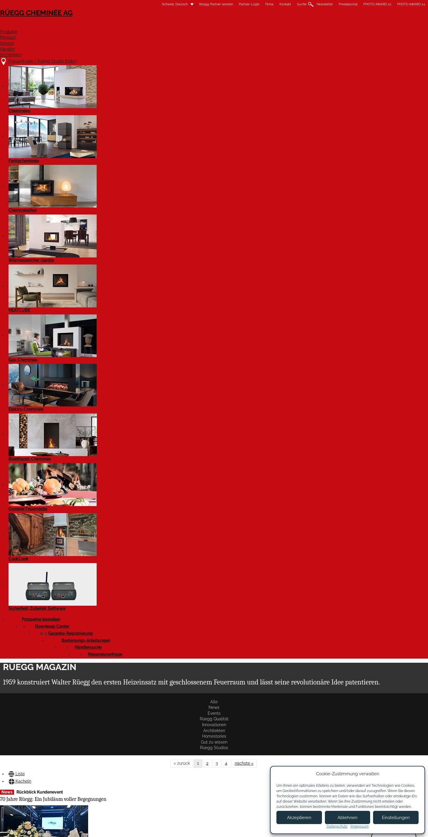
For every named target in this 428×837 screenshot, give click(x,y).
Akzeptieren (299, 817)
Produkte (195, 25)
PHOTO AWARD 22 (301, 4)
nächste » (244, 118)
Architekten (335, 25)
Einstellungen (396, 817)
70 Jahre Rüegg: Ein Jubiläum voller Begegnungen (107, 166)
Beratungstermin (204, 778)
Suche (226, 4)
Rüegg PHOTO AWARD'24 (244, 583)
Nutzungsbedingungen (226, 827)
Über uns (197, 756)
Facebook (348, 748)
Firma (193, 4)
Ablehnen (347, 817)
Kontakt (209, 4)
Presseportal (272, 4)
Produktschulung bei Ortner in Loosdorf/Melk (177, 279)
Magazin (230, 25)
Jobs (192, 761)
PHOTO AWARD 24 (335, 4)
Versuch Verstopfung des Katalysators (243, 166)
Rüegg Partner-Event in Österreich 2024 (313, 367)
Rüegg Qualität (150, 103)
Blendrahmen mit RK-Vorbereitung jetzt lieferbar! (318, 473)
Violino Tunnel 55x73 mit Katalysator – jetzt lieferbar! (247, 487)
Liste (84, 141)
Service (263, 25)
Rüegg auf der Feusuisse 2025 (319, 267)
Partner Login (254, 772)
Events (122, 103)
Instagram (348, 758)
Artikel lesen (90, 242)
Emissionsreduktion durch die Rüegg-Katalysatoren (316, 166)
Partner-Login (173, 4)
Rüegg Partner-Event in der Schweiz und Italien (105, 484)
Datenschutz (337, 826)
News (101, 103)
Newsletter (249, 4)
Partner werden (254, 758)
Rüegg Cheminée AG (105, 22)
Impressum (188, 827)
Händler (296, 25)
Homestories (245, 103)
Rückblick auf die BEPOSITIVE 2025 (95, 381)
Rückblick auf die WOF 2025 (247, 276)
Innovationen (184, 103)
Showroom (198, 773)
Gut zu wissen (278, 103)
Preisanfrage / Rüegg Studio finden (125, 750)
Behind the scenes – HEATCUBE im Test (97, 268)
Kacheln (109, 141)
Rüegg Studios (312, 103)
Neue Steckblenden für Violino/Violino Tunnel (101, 596)
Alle (82, 103)
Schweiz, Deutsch (95, 4)
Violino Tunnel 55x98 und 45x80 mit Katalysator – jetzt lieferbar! (177, 493)
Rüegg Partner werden (140, 4)
